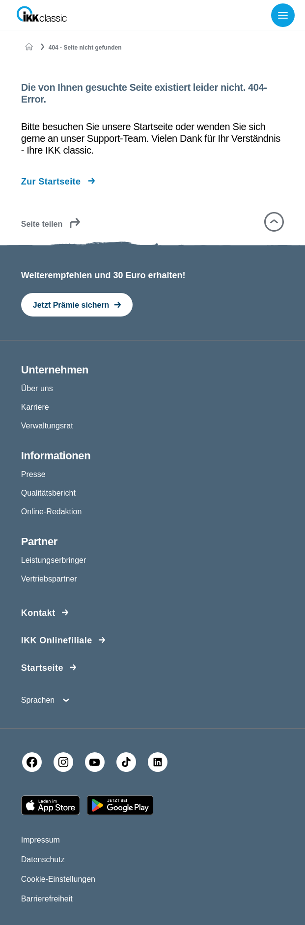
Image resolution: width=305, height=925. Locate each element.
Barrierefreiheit (47, 899)
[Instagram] (63, 762)
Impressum (40, 840)
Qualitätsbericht (48, 493)
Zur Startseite (51, 181)
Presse (33, 474)
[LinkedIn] (157, 762)
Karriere (35, 407)
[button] (274, 222)
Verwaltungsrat (47, 426)
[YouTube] (95, 762)
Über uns (37, 388)
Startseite (42, 668)
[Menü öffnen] (285, 15)
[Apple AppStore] (50, 805)
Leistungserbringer (53, 560)
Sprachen (38, 700)
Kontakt (38, 613)
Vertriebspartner (49, 579)
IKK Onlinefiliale (56, 640)
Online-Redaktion (51, 511)
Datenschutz (43, 859)
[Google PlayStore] (120, 805)
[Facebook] (32, 762)
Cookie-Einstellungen (58, 879)
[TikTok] (126, 762)
